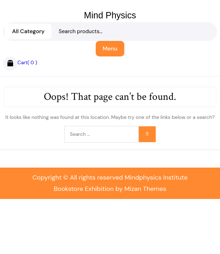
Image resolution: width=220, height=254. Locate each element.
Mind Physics (110, 15)
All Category (28, 31)
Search (110, 35)
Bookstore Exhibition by (110, 189)
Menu (110, 48)
